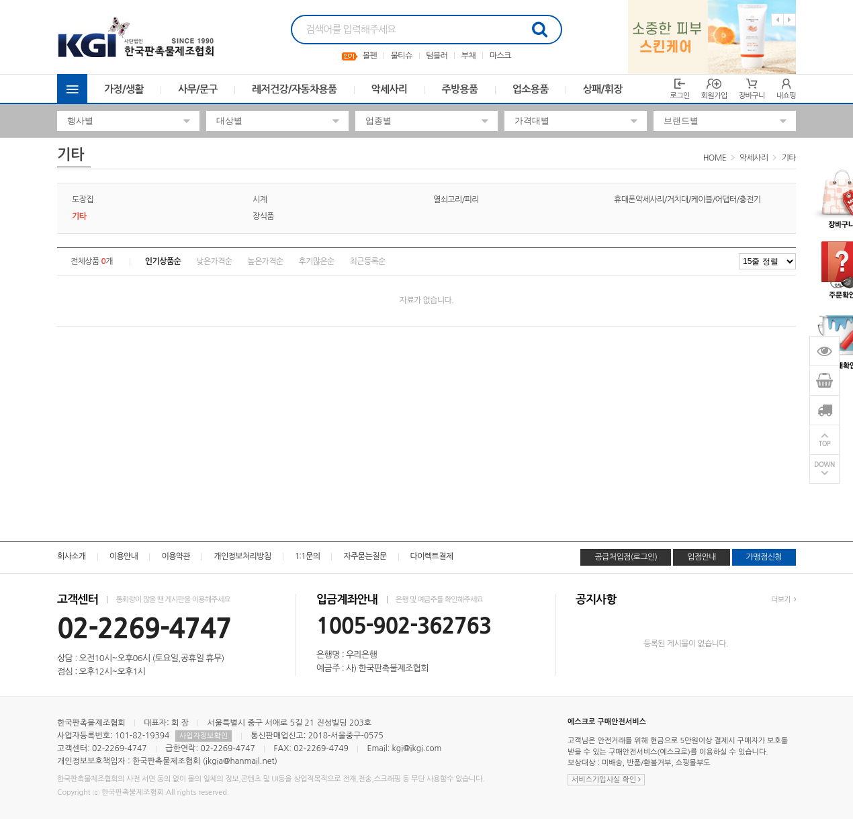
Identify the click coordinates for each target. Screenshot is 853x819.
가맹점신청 (764, 557)
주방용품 (460, 89)
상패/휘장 (603, 89)
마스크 (500, 56)
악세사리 (389, 89)
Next (789, 19)
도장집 (82, 200)
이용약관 (175, 556)
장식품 (263, 216)
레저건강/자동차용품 (294, 89)
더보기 (783, 599)
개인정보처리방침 (242, 556)
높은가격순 (265, 261)
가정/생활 (124, 89)
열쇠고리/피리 (456, 200)
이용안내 (123, 556)
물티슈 (401, 56)
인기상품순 (163, 261)
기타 (789, 158)
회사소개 (71, 556)
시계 (260, 200)
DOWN (824, 465)
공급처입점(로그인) (625, 557)
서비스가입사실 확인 (606, 779)
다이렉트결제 (431, 556)
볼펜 (370, 56)
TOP (825, 444)
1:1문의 (307, 556)
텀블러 (436, 56)
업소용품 (530, 89)
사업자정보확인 (203, 736)
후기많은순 (316, 261)
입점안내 (701, 557)
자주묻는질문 (364, 556)
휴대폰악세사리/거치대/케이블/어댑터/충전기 (687, 200)
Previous (777, 19)
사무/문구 (198, 89)
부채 (468, 56)
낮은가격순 (214, 261)
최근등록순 (368, 261)
